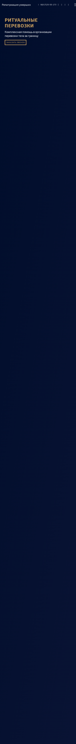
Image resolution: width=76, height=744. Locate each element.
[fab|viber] (61, 4)
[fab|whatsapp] (68, 4)
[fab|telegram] (65, 4)
